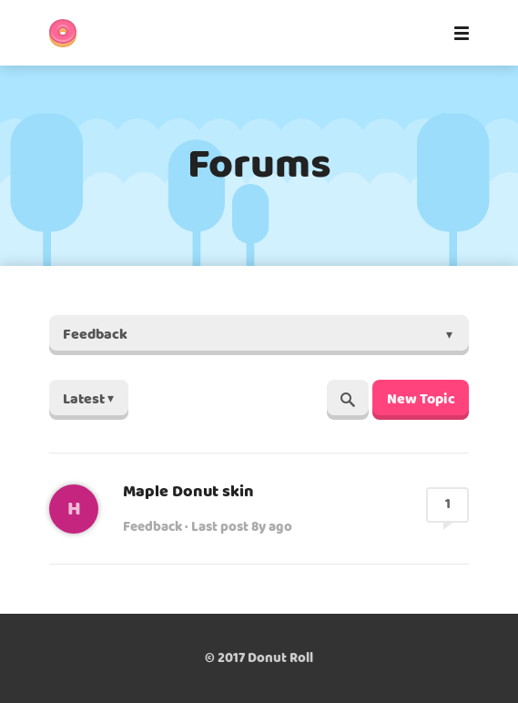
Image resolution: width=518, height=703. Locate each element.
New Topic (421, 399)
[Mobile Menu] (456, 33)
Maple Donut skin (188, 491)
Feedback (152, 527)
